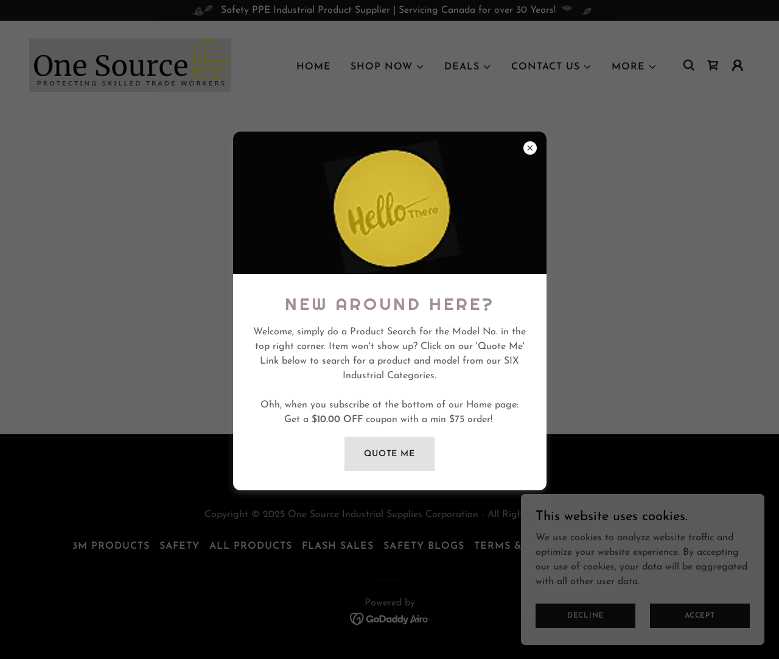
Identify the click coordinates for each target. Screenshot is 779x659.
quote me (389, 454)
